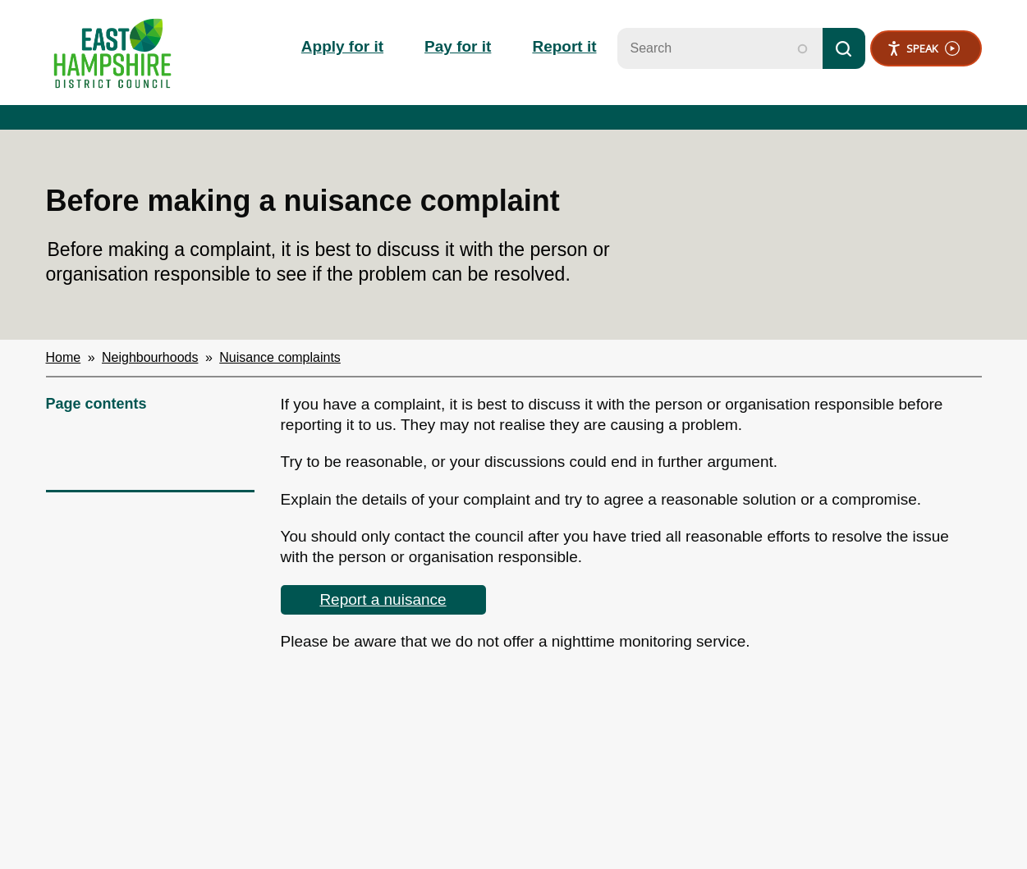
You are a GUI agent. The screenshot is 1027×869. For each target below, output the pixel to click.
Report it (564, 46)
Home (63, 357)
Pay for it (457, 46)
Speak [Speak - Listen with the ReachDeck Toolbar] (923, 49)
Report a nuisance (382, 599)
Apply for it (342, 46)
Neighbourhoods (150, 357)
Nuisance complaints (280, 357)
